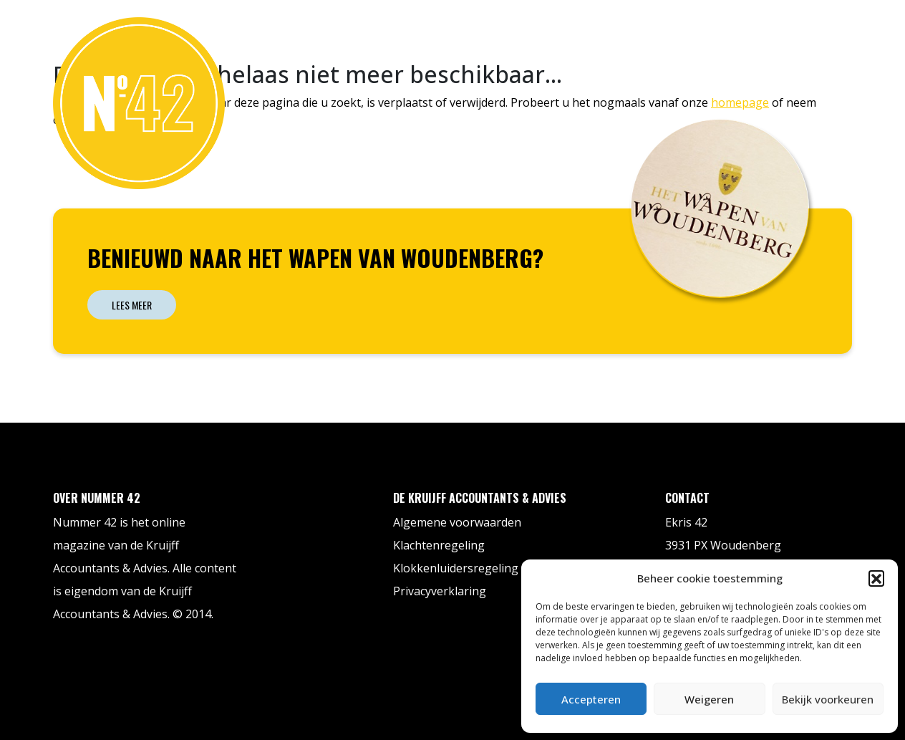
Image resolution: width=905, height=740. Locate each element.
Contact (817, 31)
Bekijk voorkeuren (827, 699)
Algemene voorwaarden (457, 522)
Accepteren (591, 699)
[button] (876, 578)
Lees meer (132, 304)
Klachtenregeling (439, 545)
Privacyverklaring (439, 591)
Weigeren (709, 699)
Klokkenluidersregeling (455, 568)
